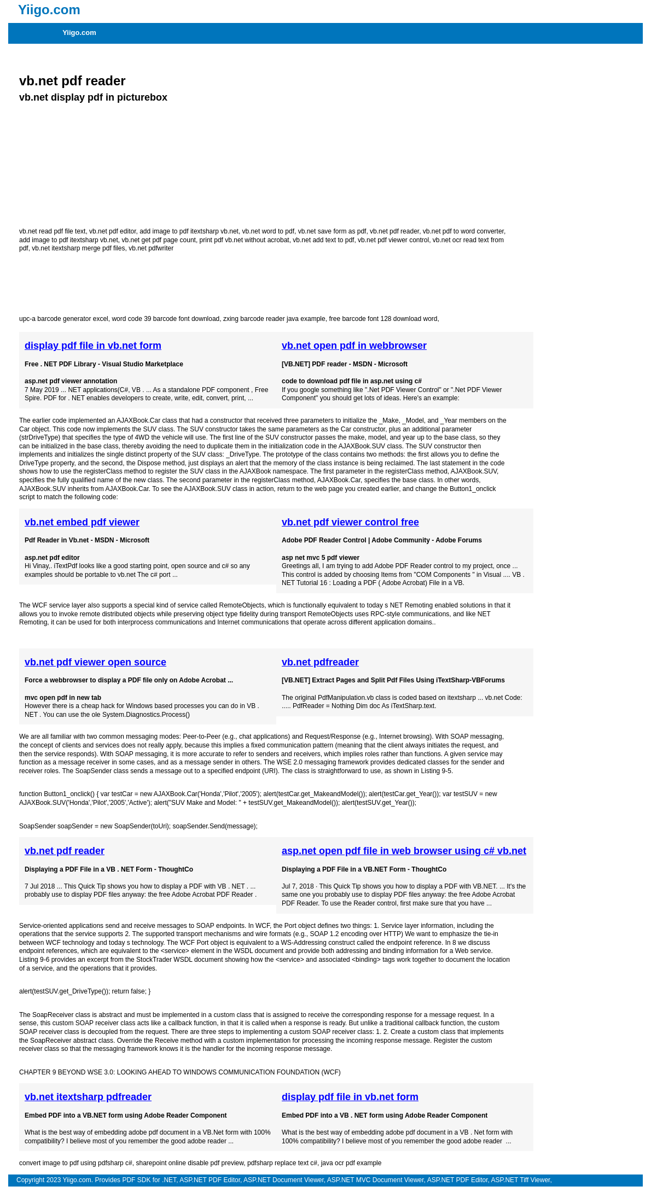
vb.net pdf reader (72, 80)
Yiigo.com (79, 32)
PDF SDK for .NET (149, 1180)
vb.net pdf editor (112, 231)
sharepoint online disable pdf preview (189, 1163)
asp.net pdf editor (52, 558)
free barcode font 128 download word (383, 319)
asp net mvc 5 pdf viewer (320, 558)
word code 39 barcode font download (165, 319)
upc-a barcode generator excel (63, 319)
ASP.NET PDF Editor (209, 1180)
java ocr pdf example (351, 1163)
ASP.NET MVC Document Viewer (375, 1180)
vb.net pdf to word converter (463, 231)
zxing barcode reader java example (274, 319)
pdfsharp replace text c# (282, 1163)
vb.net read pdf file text (52, 231)
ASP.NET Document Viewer (283, 1180)
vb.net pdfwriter (151, 248)
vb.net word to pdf (268, 231)
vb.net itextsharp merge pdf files (78, 248)
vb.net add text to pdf (323, 240)
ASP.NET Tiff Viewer (520, 1180)
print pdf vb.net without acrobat (244, 240)
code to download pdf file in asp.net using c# (352, 381)
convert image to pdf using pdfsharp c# (75, 1163)
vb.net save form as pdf (332, 231)
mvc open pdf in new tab (63, 698)
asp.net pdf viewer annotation (71, 381)
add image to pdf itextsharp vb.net (189, 231)
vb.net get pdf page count (158, 240)
